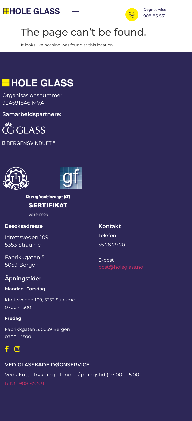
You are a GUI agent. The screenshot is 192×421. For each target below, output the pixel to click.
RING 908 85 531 (24, 383)
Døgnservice (155, 9)
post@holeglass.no (120, 267)
